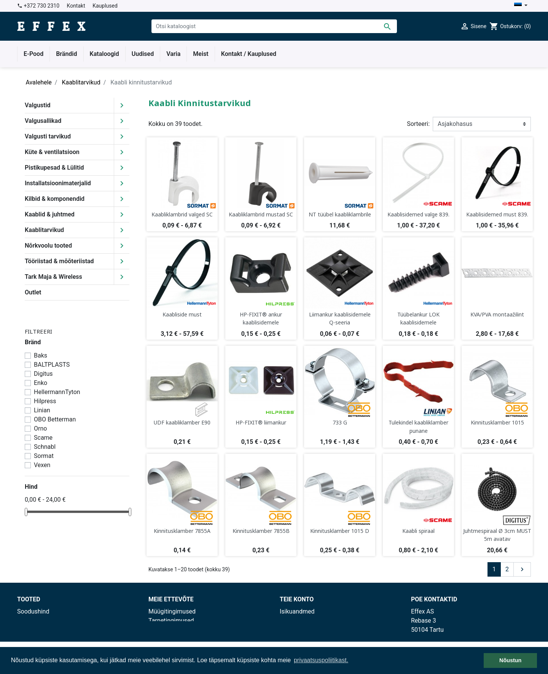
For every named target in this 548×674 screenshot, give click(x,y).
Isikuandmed (297, 611)
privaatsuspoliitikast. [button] (321, 660)
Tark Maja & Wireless (53, 276)
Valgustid (38, 105)
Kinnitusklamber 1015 (497, 422)
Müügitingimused (172, 611)
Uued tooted (33, 620)
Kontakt (76, 6)
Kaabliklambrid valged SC (182, 214)
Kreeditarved (297, 629)
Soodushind (33, 611)
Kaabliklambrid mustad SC (261, 214)
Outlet (33, 292)
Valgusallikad (43, 120)
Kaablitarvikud (44, 230)
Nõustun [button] (510, 660)
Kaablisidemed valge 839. (418, 214)
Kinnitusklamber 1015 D (339, 530)
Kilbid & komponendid (54, 198)
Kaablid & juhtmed (50, 214)
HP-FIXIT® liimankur (261, 422)
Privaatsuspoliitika (173, 629)
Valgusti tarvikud (48, 136)
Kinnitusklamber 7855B (261, 530)
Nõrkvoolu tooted (48, 245)
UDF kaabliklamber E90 (182, 422)
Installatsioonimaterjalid (58, 183)
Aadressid (293, 638)
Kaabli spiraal (418, 530)
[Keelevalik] (521, 6)
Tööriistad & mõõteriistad (59, 261)
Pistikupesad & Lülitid (54, 167)
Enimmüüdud (35, 629)
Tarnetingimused (171, 620)
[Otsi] (274, 26)
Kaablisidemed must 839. (497, 214)
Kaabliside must (182, 314)
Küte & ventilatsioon (52, 152)
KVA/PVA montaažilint (497, 314)
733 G (340, 422)
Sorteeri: (418, 123)
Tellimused (294, 620)
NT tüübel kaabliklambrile (340, 214)
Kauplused (105, 6)
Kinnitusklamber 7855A (182, 530)
